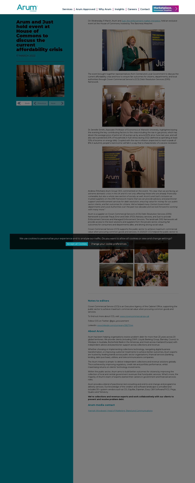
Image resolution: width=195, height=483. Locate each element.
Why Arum (105, 9)
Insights (119, 9)
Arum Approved (85, 9)
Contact (145, 9)
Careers (132, 9)
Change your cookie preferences (108, 244)
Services (67, 9)
